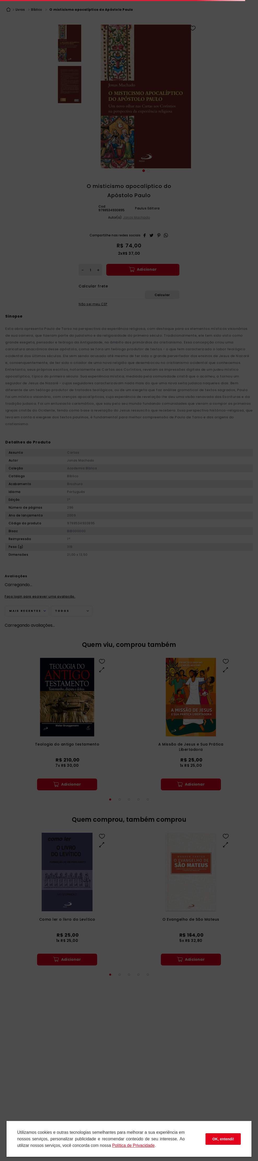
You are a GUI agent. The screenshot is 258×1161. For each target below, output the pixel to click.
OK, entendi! (223, 1139)
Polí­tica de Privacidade (133, 1145)
